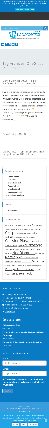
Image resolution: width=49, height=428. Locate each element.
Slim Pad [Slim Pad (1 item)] (8, 265)
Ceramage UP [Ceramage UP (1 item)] (26, 229)
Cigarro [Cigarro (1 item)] (33, 229)
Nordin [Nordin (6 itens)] (10, 257)
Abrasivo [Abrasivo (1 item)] (20, 225)
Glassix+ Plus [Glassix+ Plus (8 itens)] (16, 240)
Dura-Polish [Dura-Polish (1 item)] (22, 233)
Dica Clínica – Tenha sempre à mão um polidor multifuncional (23, 153)
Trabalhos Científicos (16, 195)
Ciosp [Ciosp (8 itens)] (9, 232)
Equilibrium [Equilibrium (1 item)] (30, 233)
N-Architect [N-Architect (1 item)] (26, 249)
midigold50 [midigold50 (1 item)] (8, 249)
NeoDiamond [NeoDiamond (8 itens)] (23, 252)
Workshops (12, 210)
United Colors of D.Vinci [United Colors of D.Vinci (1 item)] (18, 265)
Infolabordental (14, 189)
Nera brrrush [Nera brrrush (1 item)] (39, 253)
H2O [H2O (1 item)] (28, 241)
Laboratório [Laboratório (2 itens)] (36, 241)
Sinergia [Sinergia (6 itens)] (38, 261)
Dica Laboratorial (14, 183)
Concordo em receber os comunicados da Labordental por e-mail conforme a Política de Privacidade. (23, 382)
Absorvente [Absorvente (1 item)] (27, 225)
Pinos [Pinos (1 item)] (36, 258)
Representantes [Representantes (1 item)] (26, 262)
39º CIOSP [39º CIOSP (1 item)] (14, 225)
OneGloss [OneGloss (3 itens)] (21, 257)
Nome (5, 358)
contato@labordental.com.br (18, 308)
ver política (33, 424)
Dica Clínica (12, 180)
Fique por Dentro (14, 186)
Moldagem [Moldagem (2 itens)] (17, 249)
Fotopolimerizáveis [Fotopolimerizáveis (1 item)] (29, 237)
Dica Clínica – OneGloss (16, 134)
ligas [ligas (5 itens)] (21, 245)
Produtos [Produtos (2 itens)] (9, 261)
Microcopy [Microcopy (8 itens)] (33, 244)
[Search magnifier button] (45, 28)
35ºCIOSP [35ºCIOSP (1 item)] (8, 225)
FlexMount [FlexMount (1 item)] (18, 237)
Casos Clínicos (13, 177)
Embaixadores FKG (11, 325)
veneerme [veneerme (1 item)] (30, 265)
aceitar (15, 424)
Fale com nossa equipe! (25, 9)
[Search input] (23, 28)
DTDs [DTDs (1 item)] (16, 233)
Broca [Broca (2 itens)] (34, 225)
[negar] (45, 420)
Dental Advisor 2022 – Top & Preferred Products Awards (19, 82)
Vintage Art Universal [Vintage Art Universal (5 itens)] (19, 269)
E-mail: (5, 369)
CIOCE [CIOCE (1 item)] (38, 229)
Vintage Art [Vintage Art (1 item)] (37, 265)
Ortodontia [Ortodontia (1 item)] (31, 258)
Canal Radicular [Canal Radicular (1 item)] (16, 229)
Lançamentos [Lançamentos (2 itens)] (11, 245)
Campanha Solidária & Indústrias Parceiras (22, 342)
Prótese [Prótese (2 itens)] (17, 261)
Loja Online (10, 311)
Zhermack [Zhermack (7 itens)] (24, 273)
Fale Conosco (24, 406)
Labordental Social (15, 192)
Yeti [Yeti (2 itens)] (13, 273)
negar (24, 424)
